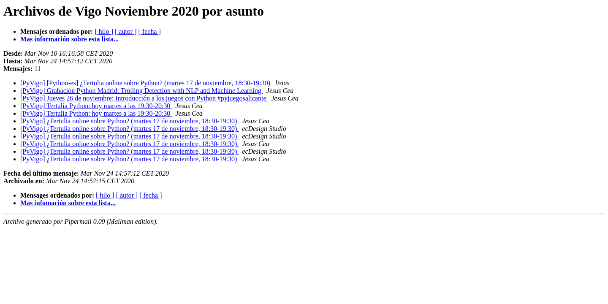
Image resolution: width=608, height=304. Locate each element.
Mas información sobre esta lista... (69, 39)
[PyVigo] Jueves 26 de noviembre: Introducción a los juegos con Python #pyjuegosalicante (144, 98)
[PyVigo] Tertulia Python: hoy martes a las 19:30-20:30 (96, 105)
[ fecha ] (149, 31)
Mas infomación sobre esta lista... (68, 202)
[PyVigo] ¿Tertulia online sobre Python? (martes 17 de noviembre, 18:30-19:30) (129, 121)
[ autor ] (126, 31)
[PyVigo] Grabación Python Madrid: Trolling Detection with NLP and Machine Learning (141, 90)
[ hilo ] (104, 31)
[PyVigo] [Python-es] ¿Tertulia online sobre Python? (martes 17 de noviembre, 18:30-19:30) (146, 83)
